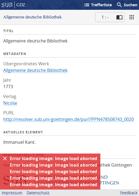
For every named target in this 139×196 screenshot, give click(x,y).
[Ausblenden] (5, 158)
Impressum (12, 192)
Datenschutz (38, 192)
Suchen (126, 5)
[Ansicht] (131, 17)
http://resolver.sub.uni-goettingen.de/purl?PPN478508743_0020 (68, 119)
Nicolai (10, 103)
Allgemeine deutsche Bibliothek (35, 70)
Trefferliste (98, 5)
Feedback (128, 192)
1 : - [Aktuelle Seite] (105, 17)
